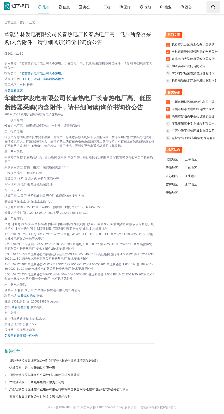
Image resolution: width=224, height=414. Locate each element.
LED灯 (25, 79)
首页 (23, 22)
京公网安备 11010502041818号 (102, 407)
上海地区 (191, 159)
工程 (104, 7)
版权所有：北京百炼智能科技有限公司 (150, 407)
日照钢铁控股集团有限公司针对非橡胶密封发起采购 (44, 375)
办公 (84, 7)
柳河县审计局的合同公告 (188, 66)
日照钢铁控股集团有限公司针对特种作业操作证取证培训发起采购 (53, 360)
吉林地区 (172, 184)
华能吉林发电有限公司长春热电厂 (41, 73)
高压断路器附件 (53, 79)
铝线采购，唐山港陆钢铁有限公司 (32, 367)
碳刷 (37, 79)
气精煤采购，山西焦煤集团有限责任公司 (36, 382)
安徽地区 (172, 192)
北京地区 (172, 159)
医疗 (125, 7)
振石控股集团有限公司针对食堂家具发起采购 (39, 396)
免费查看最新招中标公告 (21, 335)
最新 (43, 7)
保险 (145, 7)
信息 (64, 7)
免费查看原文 (13, 90)
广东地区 (191, 167)
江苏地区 (172, 176)
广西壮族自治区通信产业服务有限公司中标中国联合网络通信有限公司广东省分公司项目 (69, 389)
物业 (166, 7)
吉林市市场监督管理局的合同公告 (194, 51)
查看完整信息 (27, 295)
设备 (186, 7)
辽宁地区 (191, 184)
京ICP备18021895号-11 (63, 407)
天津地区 (172, 167)
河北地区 (191, 176)
